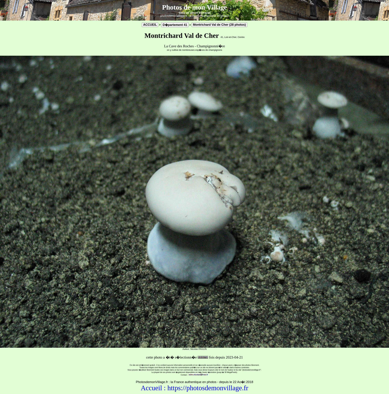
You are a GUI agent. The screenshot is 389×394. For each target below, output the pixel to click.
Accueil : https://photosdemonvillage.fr (194, 388)
